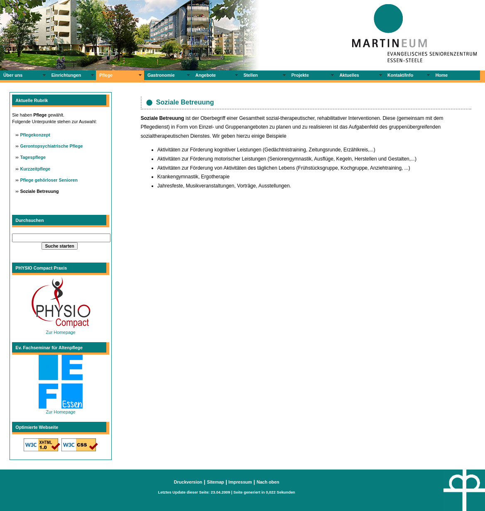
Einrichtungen (66, 75)
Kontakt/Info (400, 75)
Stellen (250, 75)
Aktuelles (349, 75)
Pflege (106, 75)
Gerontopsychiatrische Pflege (51, 146)
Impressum (239, 481)
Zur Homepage (60, 330)
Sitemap (215, 481)
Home (442, 75)
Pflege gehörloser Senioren (49, 180)
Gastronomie (161, 75)
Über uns (12, 75)
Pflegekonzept (35, 134)
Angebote (206, 75)
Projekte (300, 75)
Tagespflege (32, 157)
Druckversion (188, 481)
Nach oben (268, 481)
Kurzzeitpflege (35, 168)
